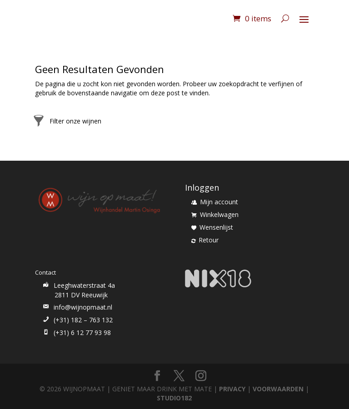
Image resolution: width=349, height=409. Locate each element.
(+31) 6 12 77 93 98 (76, 332)
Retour (205, 240)
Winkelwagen (215, 214)
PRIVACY (232, 388)
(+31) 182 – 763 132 (77, 319)
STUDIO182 (174, 398)
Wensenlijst (212, 227)
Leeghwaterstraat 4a (78, 285)
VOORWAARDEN (278, 388)
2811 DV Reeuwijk (81, 295)
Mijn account (214, 201)
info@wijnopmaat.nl (76, 307)
